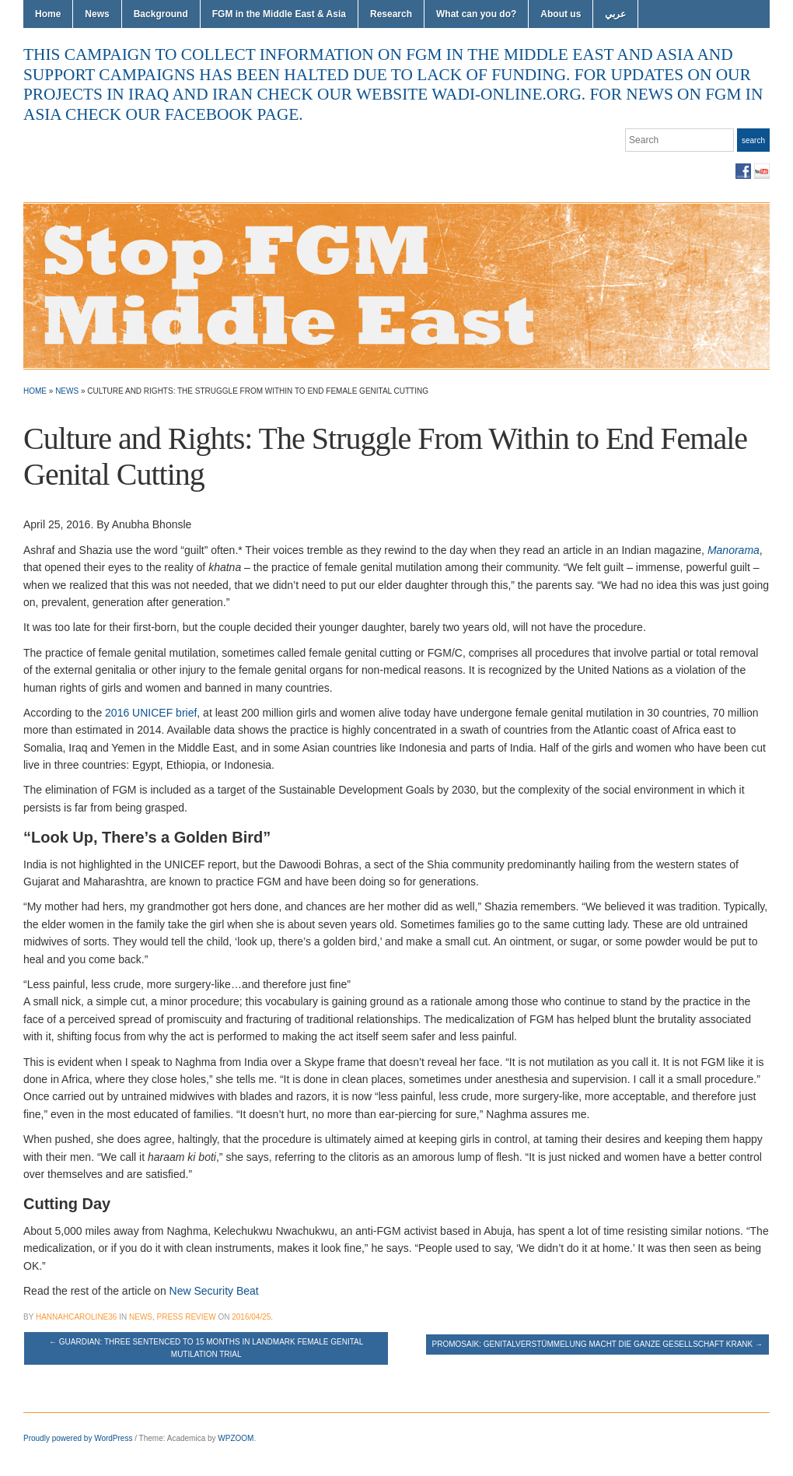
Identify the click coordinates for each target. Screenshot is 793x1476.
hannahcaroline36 (76, 1317)
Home (48, 14)
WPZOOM (235, 1438)
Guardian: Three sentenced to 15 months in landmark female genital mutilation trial (206, 1348)
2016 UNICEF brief (151, 712)
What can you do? (476, 14)
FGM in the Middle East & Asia (279, 14)
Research (391, 14)
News (97, 14)
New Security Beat (214, 1291)
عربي (615, 14)
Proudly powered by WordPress (77, 1438)
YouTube (762, 171)
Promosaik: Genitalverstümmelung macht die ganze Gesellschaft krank (597, 1344)
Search (753, 140)
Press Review (186, 1317)
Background (161, 14)
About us (560, 14)
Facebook (743, 171)
